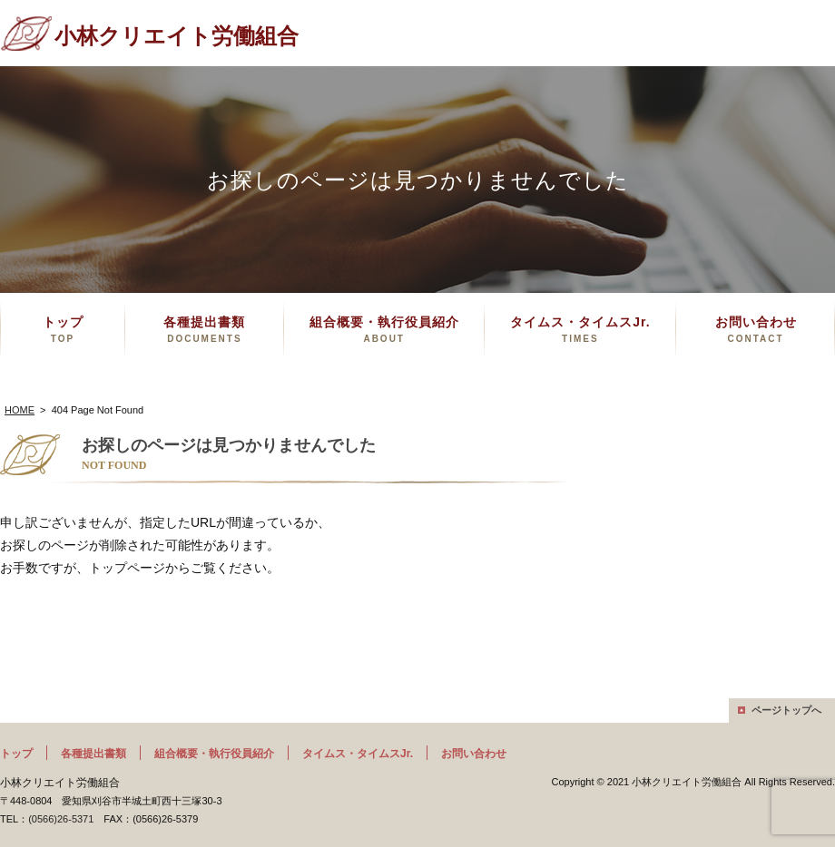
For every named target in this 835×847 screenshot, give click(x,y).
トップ (63, 329)
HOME (19, 409)
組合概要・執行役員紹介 (384, 329)
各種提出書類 (204, 329)
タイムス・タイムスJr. (580, 329)
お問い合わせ (756, 329)
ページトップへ (786, 710)
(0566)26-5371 (60, 818)
